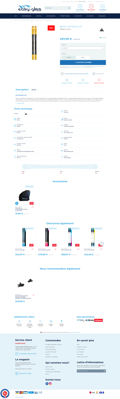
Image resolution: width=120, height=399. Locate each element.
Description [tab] (22, 89)
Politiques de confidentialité (52, 371)
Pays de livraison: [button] (100, 1)
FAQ (78, 344)
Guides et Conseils (82, 347)
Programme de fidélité (51, 357)
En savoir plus (85, 340)
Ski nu (82, 57)
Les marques (80, 352)
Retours (47, 354)
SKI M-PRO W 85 (89, 249)
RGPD (47, 374)
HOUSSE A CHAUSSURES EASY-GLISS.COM (67, 208)
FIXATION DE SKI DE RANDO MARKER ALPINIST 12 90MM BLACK (23, 296)
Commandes (53, 340)
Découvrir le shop (25, 373)
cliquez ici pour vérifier (73, 332)
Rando (69, 57)
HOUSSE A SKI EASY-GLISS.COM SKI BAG (44, 208)
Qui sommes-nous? (57, 362)
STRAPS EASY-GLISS (21, 207)
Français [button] (90, 1)
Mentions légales (50, 369)
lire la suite (20, 103)
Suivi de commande (50, 352)
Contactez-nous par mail (27, 353)
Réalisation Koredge (19, 397)
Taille (64, 44)
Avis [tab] (34, 89)
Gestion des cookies (82, 357)
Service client (48, 367)
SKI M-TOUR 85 (19, 249)
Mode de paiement (50, 349)
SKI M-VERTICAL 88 (44, 249)
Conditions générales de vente (53, 344)
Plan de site (80, 354)
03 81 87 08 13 (82, 1)
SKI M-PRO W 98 (66, 249)
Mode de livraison (50, 347)
